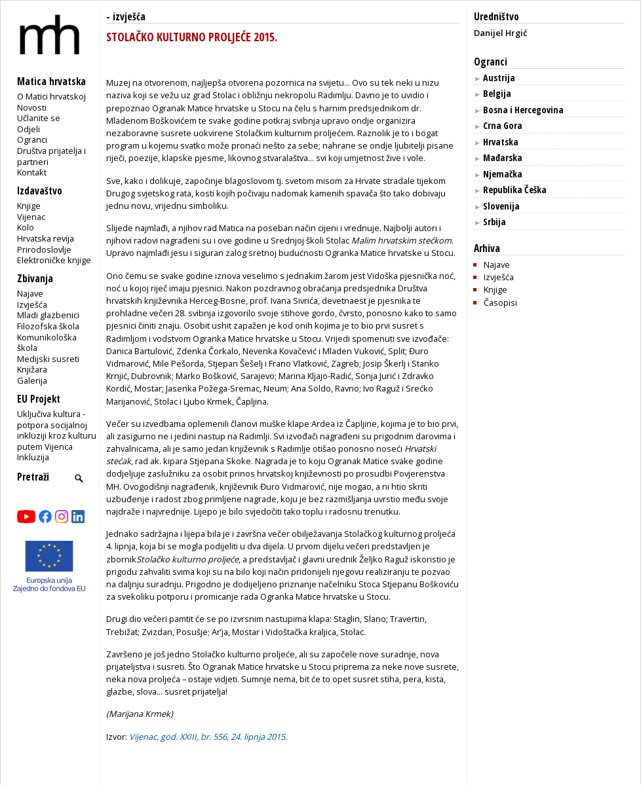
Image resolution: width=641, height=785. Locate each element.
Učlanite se (38, 118)
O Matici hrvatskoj (51, 96)
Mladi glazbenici (48, 315)
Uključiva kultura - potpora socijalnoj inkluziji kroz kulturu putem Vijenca (56, 430)
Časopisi (500, 302)
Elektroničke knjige (54, 260)
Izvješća (32, 304)
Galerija (32, 380)
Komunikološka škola (47, 342)
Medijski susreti (48, 359)
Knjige (29, 205)
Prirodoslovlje (44, 249)
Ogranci (32, 139)
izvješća (129, 17)
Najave (30, 293)
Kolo (25, 227)
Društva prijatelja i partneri (51, 156)
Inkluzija (33, 457)
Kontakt (32, 172)
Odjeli (28, 129)
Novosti (32, 107)
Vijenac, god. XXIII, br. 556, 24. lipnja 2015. (208, 736)
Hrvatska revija (45, 238)
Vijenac (31, 217)
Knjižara (32, 369)
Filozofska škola (48, 326)
